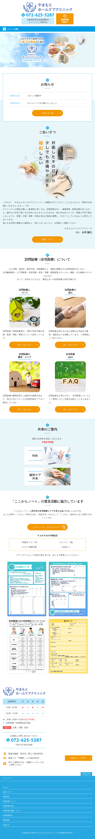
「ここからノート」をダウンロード (45, 527)
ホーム (5, 787)
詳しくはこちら (25, 345)
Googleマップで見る (78, 758)
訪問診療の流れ (8, 806)
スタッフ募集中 (34, 96)
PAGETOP (86, 774)
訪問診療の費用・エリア (12, 811)
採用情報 (6, 820)
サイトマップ (7, 778)
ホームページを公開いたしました (42, 103)
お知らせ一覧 (47, 113)
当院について (47, 239)
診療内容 (6, 797)
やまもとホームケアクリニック (46, 833)
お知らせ (6, 825)
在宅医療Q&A (8, 815)
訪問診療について (9, 801)
